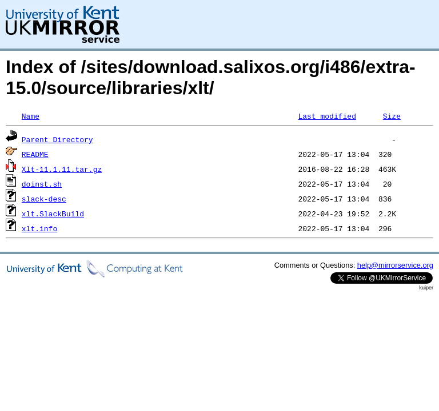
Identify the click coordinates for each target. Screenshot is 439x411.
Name (30, 116)
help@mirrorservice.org (395, 265)
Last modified (327, 116)
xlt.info (39, 228)
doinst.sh (42, 184)
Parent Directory (57, 139)
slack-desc (44, 199)
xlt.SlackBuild (53, 213)
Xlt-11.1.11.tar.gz (62, 169)
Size (392, 116)
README (35, 154)
